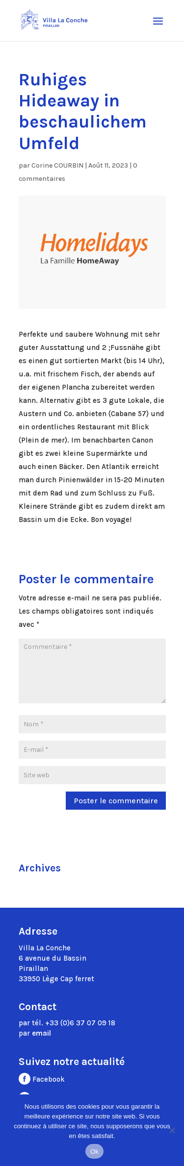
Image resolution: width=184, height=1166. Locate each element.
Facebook (42, 1079)
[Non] (172, 1130)
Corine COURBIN (57, 165)
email (41, 1033)
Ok (94, 1151)
